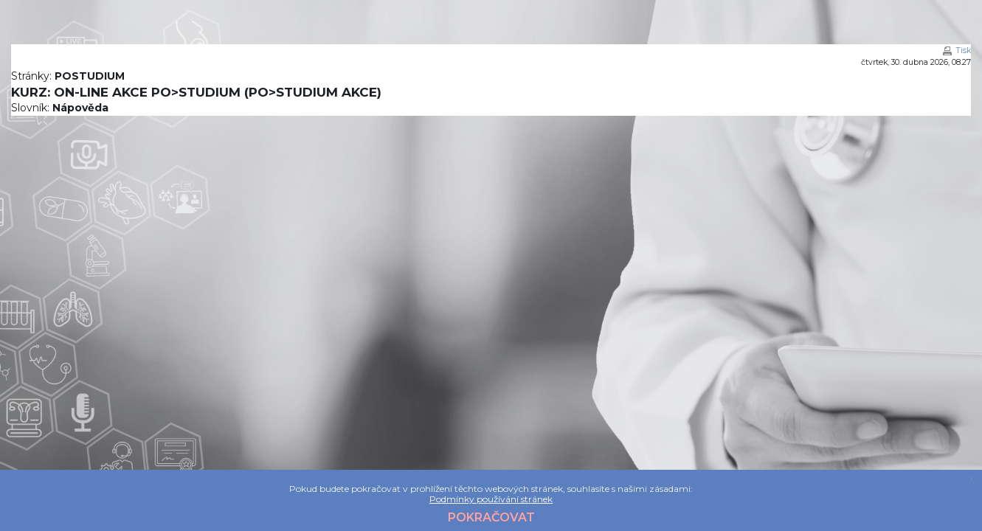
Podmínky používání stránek (491, 498)
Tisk (963, 50)
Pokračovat (491, 517)
